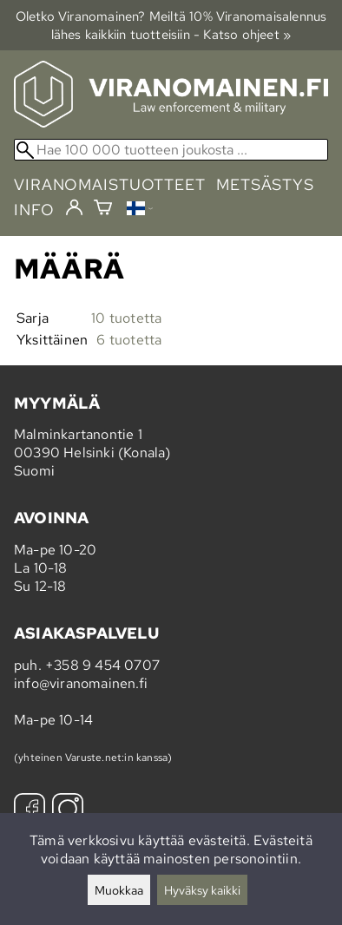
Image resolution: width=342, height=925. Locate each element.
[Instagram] (67, 811)
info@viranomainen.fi (81, 683)
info (34, 210)
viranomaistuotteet (110, 184)
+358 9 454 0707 (102, 665)
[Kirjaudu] (74, 208)
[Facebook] (29, 811)
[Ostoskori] (103, 210)
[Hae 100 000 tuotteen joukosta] (171, 150)
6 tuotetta (128, 340)
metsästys (265, 184)
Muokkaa (119, 890)
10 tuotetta (126, 318)
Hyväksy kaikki (202, 890)
